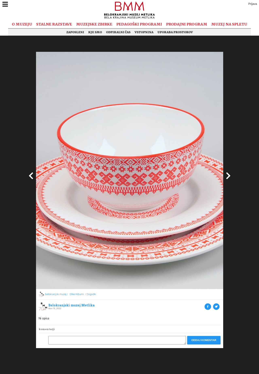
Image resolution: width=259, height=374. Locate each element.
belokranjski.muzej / (56, 294)
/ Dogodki (90, 294)
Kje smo (95, 32)
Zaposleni (75, 32)
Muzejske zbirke (94, 24)
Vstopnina (144, 32)
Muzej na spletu (229, 24)
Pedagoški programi (139, 24)
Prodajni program (186, 24)
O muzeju (22, 24)
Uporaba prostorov (175, 32)
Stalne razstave (54, 24)
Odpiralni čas (118, 32)
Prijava (252, 3)
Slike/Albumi (76, 294)
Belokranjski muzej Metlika (71, 305)
